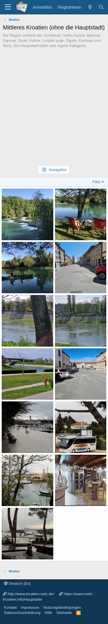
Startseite (64, 612)
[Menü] (8, 7)
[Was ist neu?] (89, 7)
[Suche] (101, 7)
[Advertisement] (54, 108)
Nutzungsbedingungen (62, 607)
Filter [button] (96, 182)
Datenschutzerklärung (22, 612)
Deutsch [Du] (17, 583)
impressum (30, 607)
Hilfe (48, 612)
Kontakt (10, 607)
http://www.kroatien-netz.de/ (31, 594)
